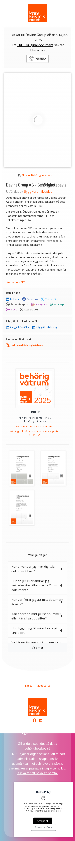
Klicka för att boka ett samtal (37, 773)
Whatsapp (57, 304)
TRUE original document (35, 45)
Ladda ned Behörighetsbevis (24, 345)
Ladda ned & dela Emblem (34, 426)
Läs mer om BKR (15, 282)
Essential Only (43, 827)
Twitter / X (48, 299)
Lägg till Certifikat (18, 327)
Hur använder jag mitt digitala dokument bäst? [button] (33, 568)
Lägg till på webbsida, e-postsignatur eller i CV (35, 433)
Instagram (39, 304)
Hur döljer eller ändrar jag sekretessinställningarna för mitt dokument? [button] (35, 585)
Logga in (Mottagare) (37, 685)
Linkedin (13, 299)
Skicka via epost (17, 304)
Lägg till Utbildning (44, 327)
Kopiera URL (29, 309)
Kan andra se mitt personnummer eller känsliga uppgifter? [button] (36, 616)
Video (11, 309)
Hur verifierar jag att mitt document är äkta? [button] (37, 602)
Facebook (30, 299)
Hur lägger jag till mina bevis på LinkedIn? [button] (34, 630)
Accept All (42, 821)
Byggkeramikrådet (38, 191)
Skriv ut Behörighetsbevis (37, 175)
